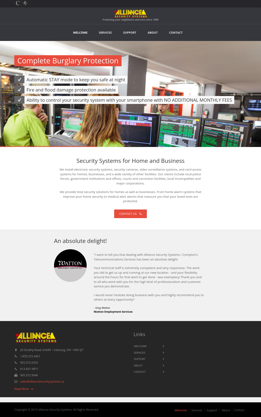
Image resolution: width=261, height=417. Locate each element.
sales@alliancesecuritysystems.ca (42, 381)
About (153, 32)
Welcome (80, 32)
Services (105, 32)
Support (129, 32)
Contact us (130, 214)
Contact (175, 32)
